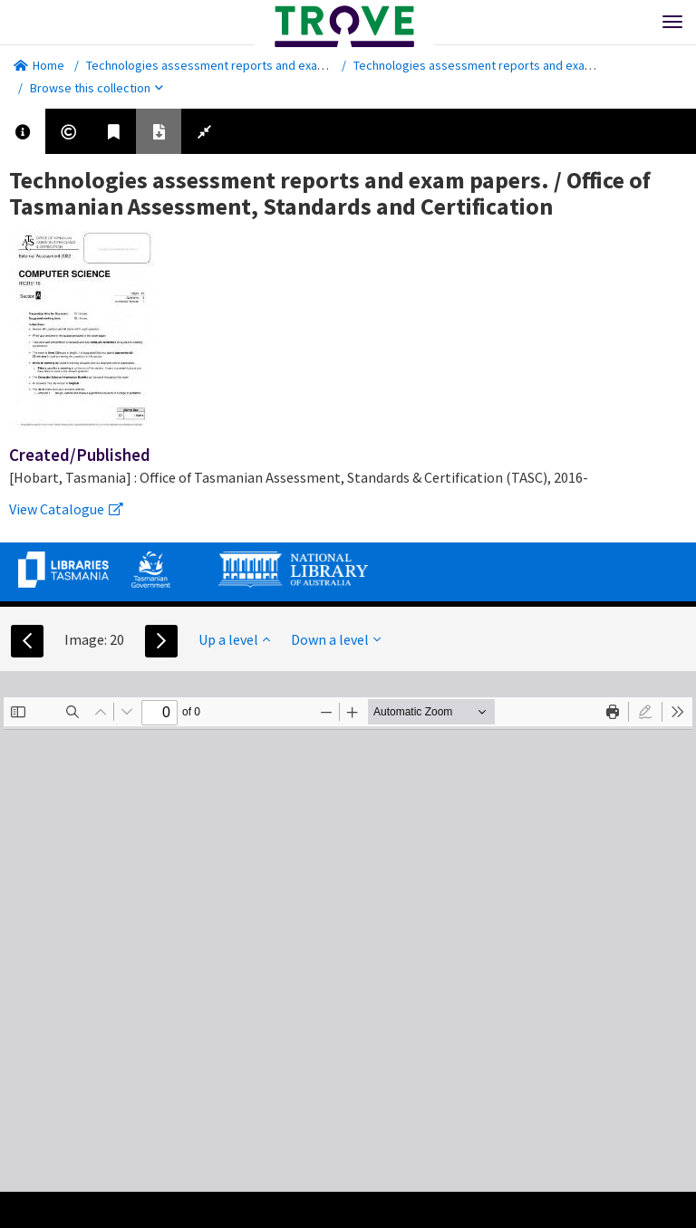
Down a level (336, 639)
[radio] (645, 711)
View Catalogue (66, 509)
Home (39, 65)
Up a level (234, 639)
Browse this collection (96, 88)
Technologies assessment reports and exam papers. (229, 65)
